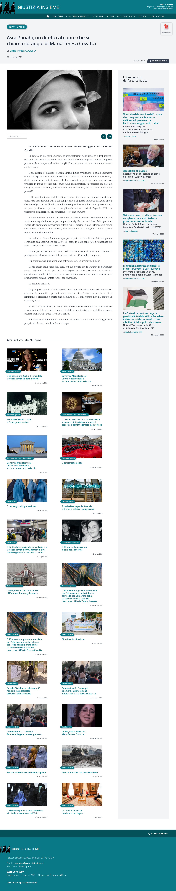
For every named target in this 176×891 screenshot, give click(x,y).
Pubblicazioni (157, 16)
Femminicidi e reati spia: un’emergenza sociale (19, 421)
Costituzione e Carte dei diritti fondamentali (75, 415)
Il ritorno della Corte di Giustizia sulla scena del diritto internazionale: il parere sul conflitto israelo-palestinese (82, 422)
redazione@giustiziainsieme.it (28, 863)
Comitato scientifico (77, 16)
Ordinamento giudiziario (70, 542)
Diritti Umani (17, 26)
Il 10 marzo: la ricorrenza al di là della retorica (74, 548)
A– (103, 136)
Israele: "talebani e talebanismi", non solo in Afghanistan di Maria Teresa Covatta (23, 691)
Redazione (98, 16)
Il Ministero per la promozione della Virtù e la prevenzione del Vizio (25, 812)
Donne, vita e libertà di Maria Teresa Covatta (73, 733)
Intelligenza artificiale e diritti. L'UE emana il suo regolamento (22, 592)
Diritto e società (67, 371)
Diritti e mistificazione (73, 639)
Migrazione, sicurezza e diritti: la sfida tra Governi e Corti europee (141, 267)
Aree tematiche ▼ (126, 16)
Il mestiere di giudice (135, 170)
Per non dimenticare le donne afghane (26, 772)
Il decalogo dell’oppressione (21, 506)
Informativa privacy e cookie (22, 882)
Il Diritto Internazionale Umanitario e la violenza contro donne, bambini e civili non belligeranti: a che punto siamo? (27, 550)
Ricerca (142, 16)
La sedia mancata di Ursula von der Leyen (72, 812)
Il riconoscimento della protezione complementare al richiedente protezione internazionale (142, 218)
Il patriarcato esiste (72, 462)
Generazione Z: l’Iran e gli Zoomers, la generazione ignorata (24, 733)
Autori (110, 16)
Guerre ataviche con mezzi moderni (80, 772)
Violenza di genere (13, 371)
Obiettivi (58, 16)
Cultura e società (68, 501)
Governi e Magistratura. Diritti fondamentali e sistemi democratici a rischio (76, 379)
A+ (109, 136)
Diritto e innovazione (14, 586)
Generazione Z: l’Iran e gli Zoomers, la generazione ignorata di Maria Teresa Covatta (79, 691)
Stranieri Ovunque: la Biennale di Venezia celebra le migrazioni (78, 507)
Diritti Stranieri (12, 683)
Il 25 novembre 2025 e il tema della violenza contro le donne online (24, 377)
